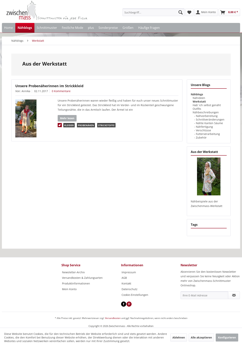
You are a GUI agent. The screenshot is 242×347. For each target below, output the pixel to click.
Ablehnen (178, 337)
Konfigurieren (227, 337)
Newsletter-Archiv (73, 272)
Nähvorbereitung (207, 116)
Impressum (129, 272)
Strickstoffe (106, 125)
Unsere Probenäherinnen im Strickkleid (49, 86)
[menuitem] (154, 12)
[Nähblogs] (24, 28)
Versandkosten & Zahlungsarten (82, 278)
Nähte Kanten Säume (209, 123)
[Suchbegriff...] (154, 12)
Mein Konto (69, 289)
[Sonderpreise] (108, 28)
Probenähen (86, 125)
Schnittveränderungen (210, 119)
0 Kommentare (61, 91)
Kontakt (126, 283)
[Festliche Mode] (72, 28)
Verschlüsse (203, 130)
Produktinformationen (76, 283)
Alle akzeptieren (201, 337)
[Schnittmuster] (47, 28)
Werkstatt (199, 101)
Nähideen (199, 98)
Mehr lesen (67, 118)
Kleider (69, 125)
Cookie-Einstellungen (135, 295)
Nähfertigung (204, 126)
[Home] (8, 28)
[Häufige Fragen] (149, 28)
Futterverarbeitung (208, 134)
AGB (124, 278)
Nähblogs (197, 94)
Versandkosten (113, 318)
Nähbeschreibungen (206, 112)
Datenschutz (129, 289)
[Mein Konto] (206, 12)
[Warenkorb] (229, 12)
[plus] (90, 28)
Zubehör (201, 137)
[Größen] (128, 28)
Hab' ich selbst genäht (207, 105)
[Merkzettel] (189, 12)
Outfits (197, 108)
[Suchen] (181, 12)
